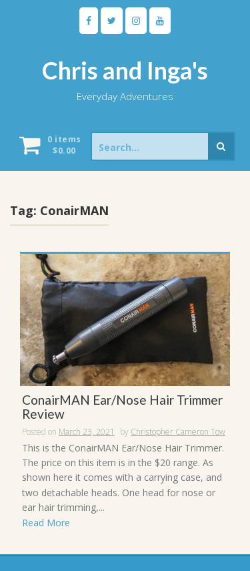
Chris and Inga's (125, 70)
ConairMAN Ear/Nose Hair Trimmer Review (122, 407)
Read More (46, 522)
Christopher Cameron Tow (178, 431)
